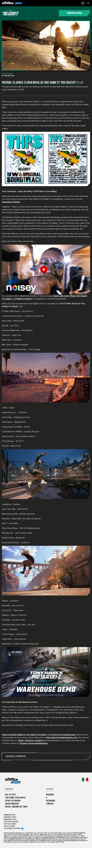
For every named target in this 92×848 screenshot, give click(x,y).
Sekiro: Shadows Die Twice (16, 806)
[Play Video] (46, 269)
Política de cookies (10, 824)
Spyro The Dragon (12, 800)
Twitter (21, 740)
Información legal (9, 815)
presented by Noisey (11, 202)
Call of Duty (10, 794)
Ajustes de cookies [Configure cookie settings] (9, 826)
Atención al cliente (10, 817)
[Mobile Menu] (82, 3)
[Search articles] (88, 3)
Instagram (38, 740)
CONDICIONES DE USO (10, 819)
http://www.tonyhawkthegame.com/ (61, 737)
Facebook (29, 740)
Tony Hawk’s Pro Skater (15, 797)
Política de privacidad (11, 822)
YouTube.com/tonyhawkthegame (33, 743)
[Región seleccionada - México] (85, 779)
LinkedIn (49, 803)
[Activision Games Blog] (12, 3)
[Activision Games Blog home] (13, 781)
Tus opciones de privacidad (13, 828)
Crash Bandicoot (12, 803)
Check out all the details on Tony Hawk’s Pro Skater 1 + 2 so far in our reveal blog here (38, 734)
